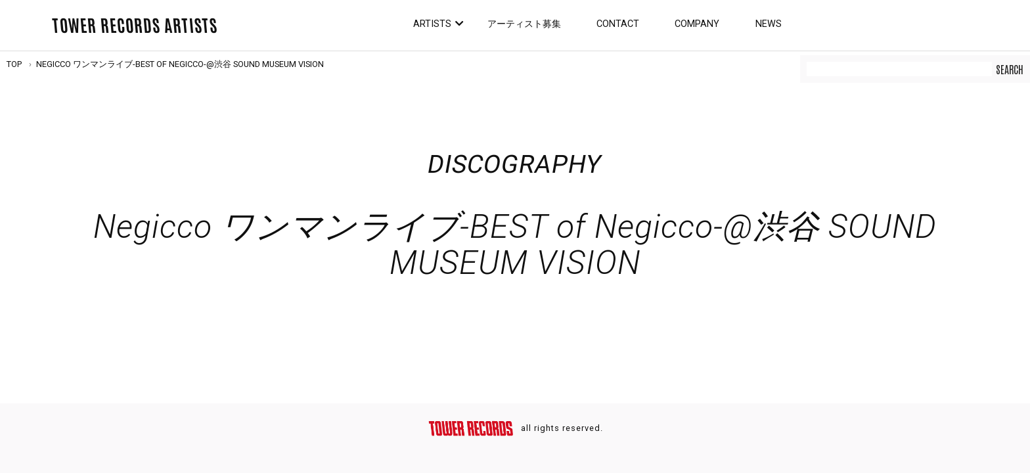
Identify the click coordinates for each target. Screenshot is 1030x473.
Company (697, 24)
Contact (617, 24)
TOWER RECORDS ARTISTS (134, 24)
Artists (432, 24)
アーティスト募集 (524, 24)
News (768, 24)
